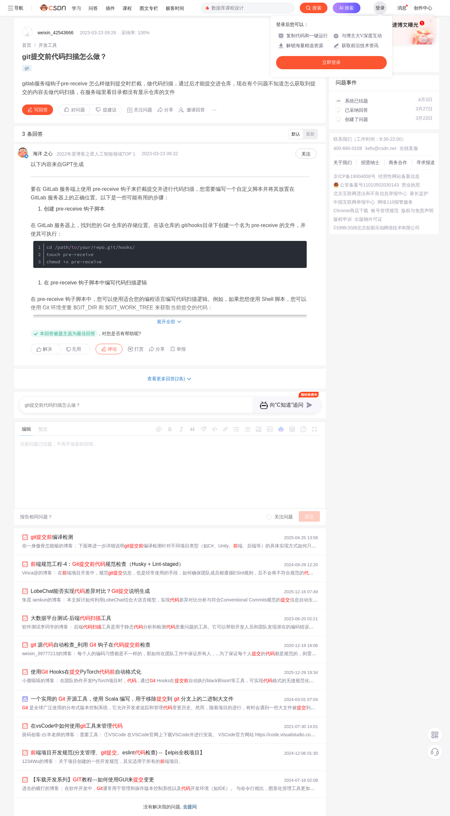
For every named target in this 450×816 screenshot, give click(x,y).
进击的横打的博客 (40, 788)
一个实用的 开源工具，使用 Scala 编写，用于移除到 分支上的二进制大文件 (132, 699)
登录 (380, 8)
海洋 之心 (43, 153)
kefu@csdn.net (380, 148)
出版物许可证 (368, 219)
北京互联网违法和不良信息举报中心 (370, 193)
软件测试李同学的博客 (45, 626)
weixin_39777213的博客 (47, 653)
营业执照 (411, 185)
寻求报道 (425, 162)
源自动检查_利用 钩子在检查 (91, 645)
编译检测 (52, 537)
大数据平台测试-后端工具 (71, 618)
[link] (26, 45)
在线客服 (409, 148)
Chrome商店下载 (350, 210)
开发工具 (48, 45)
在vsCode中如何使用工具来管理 (77, 726)
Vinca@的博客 (37, 572)
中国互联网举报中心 (354, 202)
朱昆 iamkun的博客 (41, 599)
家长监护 (419, 193)
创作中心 (423, 8)
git (27, 68)
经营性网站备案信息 (399, 176)
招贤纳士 (370, 162)
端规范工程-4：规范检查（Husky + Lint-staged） (107, 564)
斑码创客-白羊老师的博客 (48, 734)
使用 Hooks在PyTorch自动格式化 (86, 672)
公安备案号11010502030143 (369, 185)
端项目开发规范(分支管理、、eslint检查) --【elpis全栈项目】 (118, 752)
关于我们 (342, 162)
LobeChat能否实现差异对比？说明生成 (90, 591)
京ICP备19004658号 (354, 176)
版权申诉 (342, 219)
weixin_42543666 (55, 32)
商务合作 (398, 162)
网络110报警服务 (395, 202)
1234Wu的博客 (37, 761)
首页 (26, 45)
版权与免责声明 (417, 210)
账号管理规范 (385, 210)
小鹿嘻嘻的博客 (38, 680)
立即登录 (331, 62)
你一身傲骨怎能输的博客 (47, 545)
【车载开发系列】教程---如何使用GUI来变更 (92, 779)
